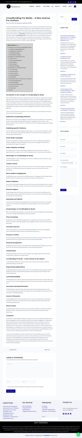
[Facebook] (63, 414)
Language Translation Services (29, 411)
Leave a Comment (10, 23)
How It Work (45, 407)
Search (62, 17)
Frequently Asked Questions (48, 409)
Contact (65, 6)
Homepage (31, 6)
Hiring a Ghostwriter (27, 407)
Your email (68, 148)
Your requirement (68, 161)
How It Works (46, 6)
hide (17, 45)
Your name (68, 141)
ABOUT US (57, 6)
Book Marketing (26, 409)
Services (38, 6)
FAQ (52, 6)
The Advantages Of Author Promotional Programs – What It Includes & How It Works (67, 90)
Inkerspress (47, 435)
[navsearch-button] (75, 6)
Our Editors (44, 406)
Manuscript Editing (26, 406)
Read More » (63, 53)
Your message (68, 176)
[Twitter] (68, 414)
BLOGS (70, 6)
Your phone (68, 155)
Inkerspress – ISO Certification (49, 411)
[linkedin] (70, 414)
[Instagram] (66, 414)
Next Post (48, 349)
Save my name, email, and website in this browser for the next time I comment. (26, 386)
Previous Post (12, 349)
